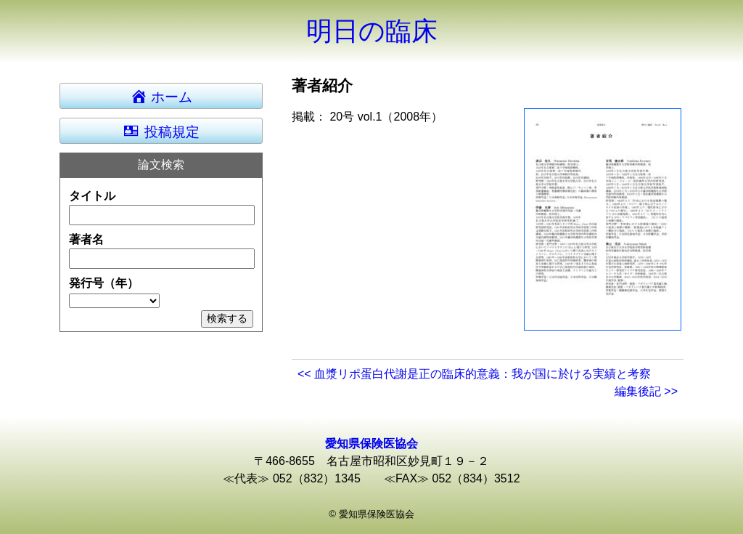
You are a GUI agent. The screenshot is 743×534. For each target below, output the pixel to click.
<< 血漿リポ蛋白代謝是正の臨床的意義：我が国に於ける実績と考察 (474, 374)
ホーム (168, 96)
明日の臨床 (372, 31)
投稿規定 (161, 130)
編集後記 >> (646, 391)
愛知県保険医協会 (371, 443)
